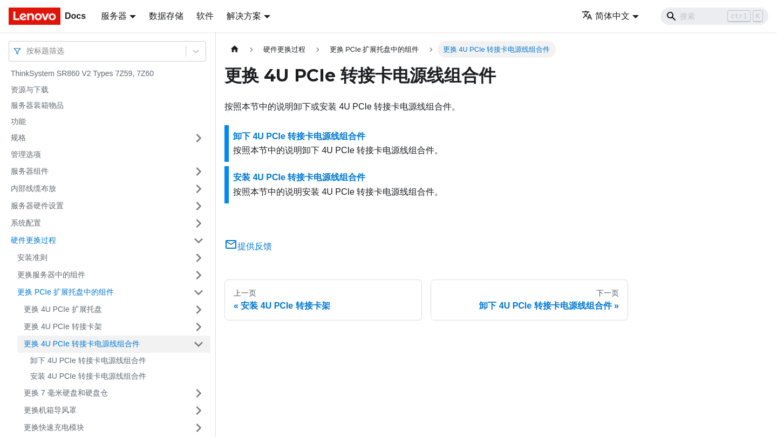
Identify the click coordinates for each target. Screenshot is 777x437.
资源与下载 (30, 89)
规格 (18, 137)
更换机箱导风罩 (50, 410)
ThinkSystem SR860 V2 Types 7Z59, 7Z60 (82, 73)
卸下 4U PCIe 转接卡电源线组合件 (88, 360)
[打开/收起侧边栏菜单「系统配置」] (198, 223)
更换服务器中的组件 (51, 274)
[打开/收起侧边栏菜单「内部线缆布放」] (198, 188)
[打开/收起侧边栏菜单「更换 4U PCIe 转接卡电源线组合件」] (198, 344)
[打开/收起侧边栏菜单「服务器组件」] (198, 171)
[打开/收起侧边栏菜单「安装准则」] (198, 258)
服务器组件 (30, 171)
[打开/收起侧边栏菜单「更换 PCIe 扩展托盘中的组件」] (198, 292)
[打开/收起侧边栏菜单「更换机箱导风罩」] (198, 410)
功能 (18, 121)
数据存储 (166, 16)
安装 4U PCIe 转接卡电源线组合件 (88, 376)
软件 (205, 16)
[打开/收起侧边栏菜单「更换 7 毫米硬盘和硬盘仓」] (198, 393)
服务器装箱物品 (37, 105)
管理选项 (26, 154)
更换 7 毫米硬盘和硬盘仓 (66, 392)
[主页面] (234, 49)
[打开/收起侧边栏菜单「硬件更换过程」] (198, 240)
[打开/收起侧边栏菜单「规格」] (198, 138)
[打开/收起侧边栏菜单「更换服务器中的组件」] (198, 275)
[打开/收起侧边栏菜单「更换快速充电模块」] (198, 427)
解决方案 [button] (244, 16)
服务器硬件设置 (37, 205)
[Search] (714, 16)
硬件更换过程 (33, 240)
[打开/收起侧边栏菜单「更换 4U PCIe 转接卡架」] (198, 327)
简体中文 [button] (606, 16)
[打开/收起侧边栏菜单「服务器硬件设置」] (198, 206)
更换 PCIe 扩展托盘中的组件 (65, 292)
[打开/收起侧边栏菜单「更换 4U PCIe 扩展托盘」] (198, 309)
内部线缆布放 (33, 188)
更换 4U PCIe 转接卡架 (63, 326)
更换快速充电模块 (54, 427)
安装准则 (32, 257)
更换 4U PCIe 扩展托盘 (63, 309)
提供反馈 (248, 246)
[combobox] (27, 51)
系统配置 (26, 222)
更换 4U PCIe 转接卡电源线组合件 (82, 343)
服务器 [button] (114, 16)
